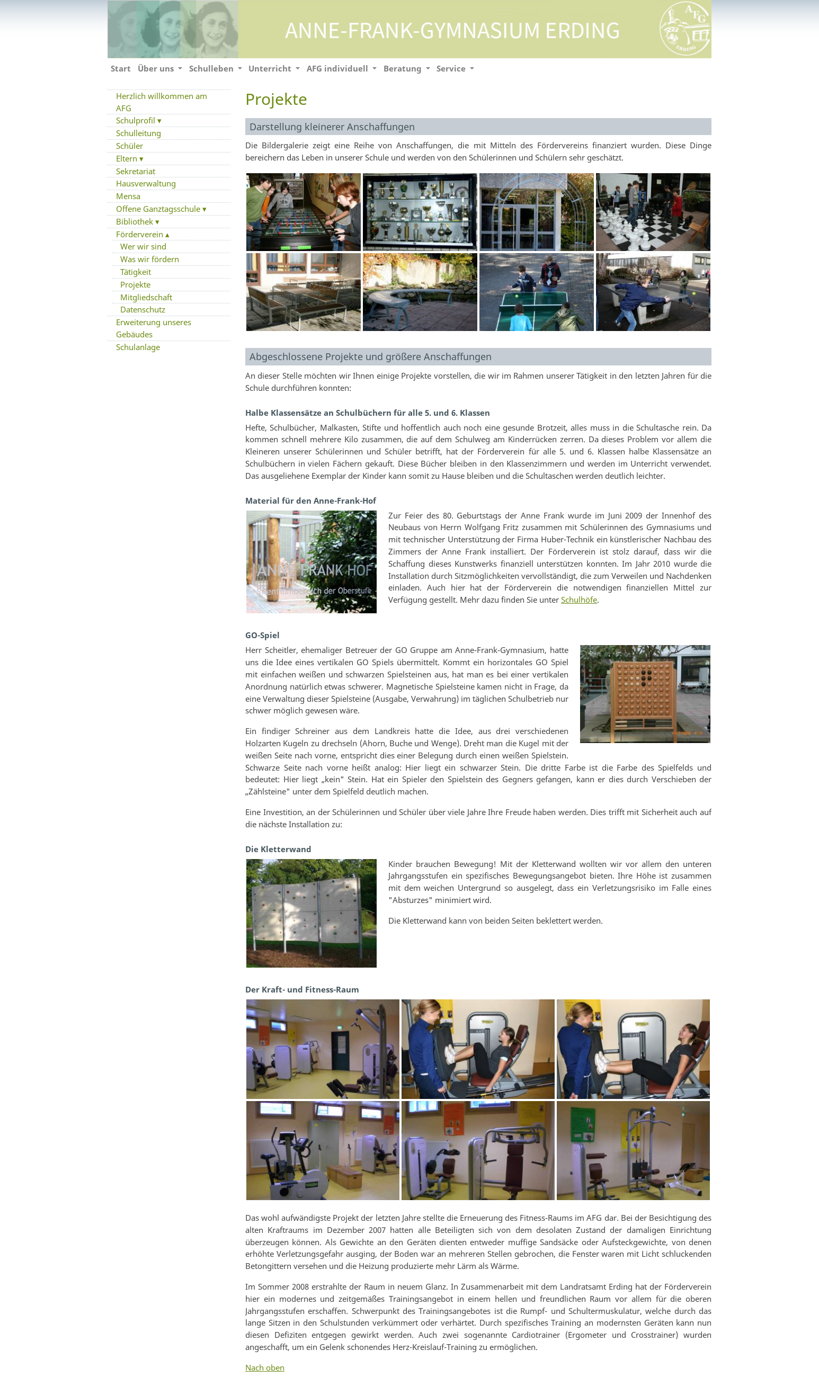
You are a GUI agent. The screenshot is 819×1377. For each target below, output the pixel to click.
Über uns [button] (157, 68)
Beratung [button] (404, 68)
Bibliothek (135, 221)
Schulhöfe (579, 599)
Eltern (127, 158)
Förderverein (140, 234)
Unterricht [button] (270, 68)
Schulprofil (136, 120)
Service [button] (452, 68)
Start (121, 68)
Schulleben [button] (212, 68)
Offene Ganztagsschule (159, 208)
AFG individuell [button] (338, 68)
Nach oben (264, 1367)
